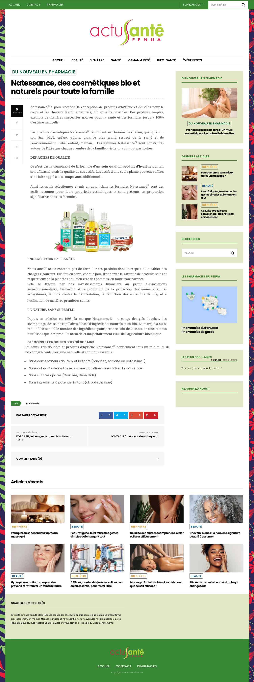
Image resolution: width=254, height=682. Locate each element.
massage (57, 618)
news (79, 618)
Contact (33, 5)
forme (118, 615)
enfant (111, 615)
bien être (78, 615)
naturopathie (69, 618)
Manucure (46, 618)
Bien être (97, 60)
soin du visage (92, 622)
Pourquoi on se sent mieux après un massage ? (217, 174)
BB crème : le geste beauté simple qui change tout (214, 584)
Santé (116, 60)
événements (106, 622)
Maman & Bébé (139, 60)
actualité (15, 615)
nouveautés (32, 403)
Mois (226, 359)
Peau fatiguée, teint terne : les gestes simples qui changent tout (219, 195)
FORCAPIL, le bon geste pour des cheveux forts (44, 437)
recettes (40, 622)
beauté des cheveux (63, 615)
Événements (192, 60)
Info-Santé (166, 60)
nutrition (100, 618)
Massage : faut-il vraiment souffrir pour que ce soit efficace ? (156, 584)
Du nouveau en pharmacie (43, 72)
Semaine (216, 359)
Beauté (77, 60)
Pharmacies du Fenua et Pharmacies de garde (200, 330)
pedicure (109, 618)
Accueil (14, 5)
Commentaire (29, 459)
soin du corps (77, 622)
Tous (234, 359)
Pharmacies (55, 5)
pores (118, 618)
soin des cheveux (60, 622)
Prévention (16, 622)
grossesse (16, 618)
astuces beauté (29, 615)
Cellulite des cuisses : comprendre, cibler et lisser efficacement (217, 214)
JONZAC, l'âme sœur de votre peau (134, 436)
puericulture (28, 622)
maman (36, 618)
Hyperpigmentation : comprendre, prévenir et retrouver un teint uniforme (36, 584)
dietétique (102, 615)
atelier (41, 615)
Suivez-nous (193, 5)
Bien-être (209, 167)
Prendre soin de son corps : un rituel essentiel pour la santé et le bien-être (209, 131)
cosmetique (90, 615)
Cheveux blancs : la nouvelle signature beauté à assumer (215, 534)
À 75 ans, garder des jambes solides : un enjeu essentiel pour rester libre (96, 584)
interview (26, 618)
